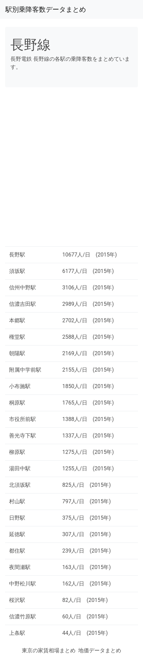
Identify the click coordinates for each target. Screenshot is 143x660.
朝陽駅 (17, 353)
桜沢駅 (17, 600)
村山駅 (17, 501)
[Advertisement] (71, 169)
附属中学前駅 (25, 370)
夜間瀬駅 (20, 567)
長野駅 (17, 254)
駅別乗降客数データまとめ (45, 9)
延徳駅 (17, 534)
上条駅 (17, 633)
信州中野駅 (22, 287)
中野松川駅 (22, 583)
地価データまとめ (99, 650)
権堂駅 (17, 337)
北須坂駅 (20, 485)
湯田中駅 (20, 468)
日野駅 (17, 518)
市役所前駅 (22, 419)
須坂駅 (17, 271)
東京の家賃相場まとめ (49, 650)
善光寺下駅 (22, 435)
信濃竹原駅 (22, 616)
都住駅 (17, 551)
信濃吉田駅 (22, 304)
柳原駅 (17, 452)
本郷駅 (17, 320)
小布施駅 (20, 386)
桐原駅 (17, 402)
